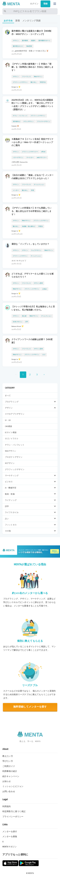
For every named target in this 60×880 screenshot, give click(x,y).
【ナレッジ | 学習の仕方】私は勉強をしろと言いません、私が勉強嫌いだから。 (33, 308)
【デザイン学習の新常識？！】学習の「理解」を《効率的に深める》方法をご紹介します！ (33, 67)
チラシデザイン (29, 121)
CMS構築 (8, 426)
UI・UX (8, 420)
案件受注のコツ (18, 46)
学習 (32, 190)
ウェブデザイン (36, 250)
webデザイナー (42, 157)
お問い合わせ (8, 791)
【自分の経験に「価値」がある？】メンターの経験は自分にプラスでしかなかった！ (33, 177)
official (43, 152)
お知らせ (6, 781)
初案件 (33, 40)
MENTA (31, 873)
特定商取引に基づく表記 (13, 811)
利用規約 (6, 806)
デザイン (16, 40)
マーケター (30, 157)
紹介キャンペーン (10, 776)
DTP (26, 322)
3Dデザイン (10, 463)
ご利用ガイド (8, 766)
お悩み (44, 289)
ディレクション (39, 184)
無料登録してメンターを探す (30, 706)
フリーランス (26, 76)
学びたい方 (7, 761)
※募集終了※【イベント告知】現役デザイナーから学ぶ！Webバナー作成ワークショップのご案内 (33, 142)
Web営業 (29, 46)
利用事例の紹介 (9, 771)
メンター (16, 190)
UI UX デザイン (17, 322)
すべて (8, 396)
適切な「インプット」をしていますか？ (30, 244)
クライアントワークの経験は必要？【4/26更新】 (32, 341)
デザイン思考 (38, 283)
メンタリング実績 (31, 20)
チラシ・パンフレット (14, 445)
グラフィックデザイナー (30, 152)
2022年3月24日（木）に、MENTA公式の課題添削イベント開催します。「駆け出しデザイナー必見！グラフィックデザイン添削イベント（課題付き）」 (33, 105)
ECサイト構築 (10, 432)
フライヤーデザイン (43, 121)
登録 (45, 4)
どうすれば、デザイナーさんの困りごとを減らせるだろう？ (33, 275)
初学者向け (16, 121)
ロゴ (43, 354)
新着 (17, 20)
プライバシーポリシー (12, 816)
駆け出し (34, 82)
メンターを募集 (9, 836)
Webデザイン (10, 451)
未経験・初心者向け (28, 226)
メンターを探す (9, 831)
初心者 (24, 316)
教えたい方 (7, 756)
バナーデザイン (18, 157)
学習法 (40, 226)
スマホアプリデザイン (14, 414)
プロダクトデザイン (13, 457)
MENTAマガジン (9, 847)
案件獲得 (25, 40)
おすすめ (8, 20)
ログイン (34, 4)
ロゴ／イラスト (12, 439)
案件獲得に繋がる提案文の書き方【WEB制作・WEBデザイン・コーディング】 (31, 32)
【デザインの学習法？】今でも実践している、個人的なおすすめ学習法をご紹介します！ (32, 211)
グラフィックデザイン (14, 469)
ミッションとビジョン (12, 786)
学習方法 (43, 82)
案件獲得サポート (44, 40)
